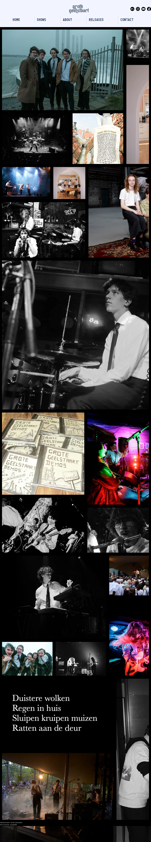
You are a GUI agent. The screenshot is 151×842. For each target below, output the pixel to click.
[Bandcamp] (132, 9)
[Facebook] (149, 9)
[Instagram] (138, 9)
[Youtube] (143, 9)
